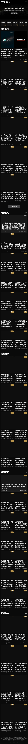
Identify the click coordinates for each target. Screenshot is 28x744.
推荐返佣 (10, 740)
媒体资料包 (12, 742)
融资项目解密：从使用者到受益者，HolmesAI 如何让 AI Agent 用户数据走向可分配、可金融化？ (21, 583)
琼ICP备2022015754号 (11, 738)
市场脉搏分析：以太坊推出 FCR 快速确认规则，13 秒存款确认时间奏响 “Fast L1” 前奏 (21, 433)
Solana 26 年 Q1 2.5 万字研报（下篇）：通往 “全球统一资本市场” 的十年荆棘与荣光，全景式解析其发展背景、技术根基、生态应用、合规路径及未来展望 (7, 285)
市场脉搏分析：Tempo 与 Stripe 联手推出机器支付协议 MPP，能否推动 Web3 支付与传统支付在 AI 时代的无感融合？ (7, 433)
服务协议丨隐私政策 (21, 740)
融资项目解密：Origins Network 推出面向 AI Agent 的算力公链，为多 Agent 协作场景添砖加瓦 (21, 505)
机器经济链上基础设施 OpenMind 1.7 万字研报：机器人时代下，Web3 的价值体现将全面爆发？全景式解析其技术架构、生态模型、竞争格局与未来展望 (21, 304)
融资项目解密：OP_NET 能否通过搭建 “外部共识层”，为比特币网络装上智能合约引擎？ (21, 525)
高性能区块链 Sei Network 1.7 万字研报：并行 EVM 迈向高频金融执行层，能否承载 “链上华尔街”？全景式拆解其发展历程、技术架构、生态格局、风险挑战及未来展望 (21, 343)
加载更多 (14, 206)
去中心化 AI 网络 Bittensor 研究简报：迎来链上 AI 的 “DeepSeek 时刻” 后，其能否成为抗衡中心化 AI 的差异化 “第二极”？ (7, 138)
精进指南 (5, 613)
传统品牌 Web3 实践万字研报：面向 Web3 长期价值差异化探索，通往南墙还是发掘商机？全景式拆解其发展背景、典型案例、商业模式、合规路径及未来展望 (21, 666)
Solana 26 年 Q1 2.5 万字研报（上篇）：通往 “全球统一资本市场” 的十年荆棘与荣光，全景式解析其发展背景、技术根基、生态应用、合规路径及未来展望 (21, 285)
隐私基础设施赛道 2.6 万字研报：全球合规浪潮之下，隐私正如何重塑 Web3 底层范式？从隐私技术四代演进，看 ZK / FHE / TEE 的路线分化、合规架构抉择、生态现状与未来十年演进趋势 (7, 343)
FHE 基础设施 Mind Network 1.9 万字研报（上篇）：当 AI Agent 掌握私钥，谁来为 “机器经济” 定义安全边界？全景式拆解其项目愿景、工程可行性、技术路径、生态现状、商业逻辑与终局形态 (7, 52)
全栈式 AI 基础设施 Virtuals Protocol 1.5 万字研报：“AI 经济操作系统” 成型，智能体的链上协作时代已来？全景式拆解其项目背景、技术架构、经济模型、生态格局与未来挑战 (21, 265)
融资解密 (5, 472)
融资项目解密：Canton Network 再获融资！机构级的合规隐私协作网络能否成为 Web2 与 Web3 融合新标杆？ (7, 602)
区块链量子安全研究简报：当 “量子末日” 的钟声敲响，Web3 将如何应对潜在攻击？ (7, 195)
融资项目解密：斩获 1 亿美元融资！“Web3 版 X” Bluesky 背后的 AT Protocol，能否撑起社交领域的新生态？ (7, 525)
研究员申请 (5, 739)
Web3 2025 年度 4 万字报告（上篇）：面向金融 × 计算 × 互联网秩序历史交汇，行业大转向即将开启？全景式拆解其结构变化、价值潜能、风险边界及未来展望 (21, 696)
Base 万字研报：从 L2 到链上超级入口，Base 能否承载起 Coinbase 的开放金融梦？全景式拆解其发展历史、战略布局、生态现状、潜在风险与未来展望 (7, 304)
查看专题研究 (14, 13)
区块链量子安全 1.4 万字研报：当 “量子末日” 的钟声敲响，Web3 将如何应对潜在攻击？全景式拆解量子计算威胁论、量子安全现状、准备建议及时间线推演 (21, 195)
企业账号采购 (17, 739)
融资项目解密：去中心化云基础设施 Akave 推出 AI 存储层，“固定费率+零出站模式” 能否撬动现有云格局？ (7, 544)
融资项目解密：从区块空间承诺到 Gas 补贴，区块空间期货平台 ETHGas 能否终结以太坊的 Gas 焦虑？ (7, 583)
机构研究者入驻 (11, 739)
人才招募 (14, 740)
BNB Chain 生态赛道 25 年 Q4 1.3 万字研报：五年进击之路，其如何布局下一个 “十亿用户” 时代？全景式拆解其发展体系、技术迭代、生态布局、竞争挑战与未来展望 (21, 725)
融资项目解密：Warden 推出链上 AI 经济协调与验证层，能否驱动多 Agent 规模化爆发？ (21, 544)
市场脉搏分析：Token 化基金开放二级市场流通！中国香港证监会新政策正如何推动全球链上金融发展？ (21, 52)
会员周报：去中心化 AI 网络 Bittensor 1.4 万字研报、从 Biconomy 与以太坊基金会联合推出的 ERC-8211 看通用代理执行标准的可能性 (7, 110)
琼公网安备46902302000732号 (21, 738)
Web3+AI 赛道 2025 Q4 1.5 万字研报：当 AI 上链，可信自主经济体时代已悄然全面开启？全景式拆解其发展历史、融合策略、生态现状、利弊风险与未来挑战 (7, 725)
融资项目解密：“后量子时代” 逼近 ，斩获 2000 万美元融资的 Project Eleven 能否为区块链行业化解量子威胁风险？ (7, 564)
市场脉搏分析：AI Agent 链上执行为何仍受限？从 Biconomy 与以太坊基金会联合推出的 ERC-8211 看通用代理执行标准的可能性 (21, 110)
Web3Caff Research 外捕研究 (16, 736)
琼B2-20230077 (4, 738)
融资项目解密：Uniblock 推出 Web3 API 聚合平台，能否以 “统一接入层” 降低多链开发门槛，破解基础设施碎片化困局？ (21, 167)
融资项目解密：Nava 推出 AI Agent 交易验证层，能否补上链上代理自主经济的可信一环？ (21, 82)
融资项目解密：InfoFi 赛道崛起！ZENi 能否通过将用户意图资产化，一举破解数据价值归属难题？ (21, 602)
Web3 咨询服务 (5, 740)
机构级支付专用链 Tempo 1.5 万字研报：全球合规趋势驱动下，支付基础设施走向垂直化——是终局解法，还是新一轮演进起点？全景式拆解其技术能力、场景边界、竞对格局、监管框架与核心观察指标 (7, 265)
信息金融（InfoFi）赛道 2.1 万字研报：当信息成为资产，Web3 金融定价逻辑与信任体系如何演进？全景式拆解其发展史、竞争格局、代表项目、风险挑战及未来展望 (7, 324)
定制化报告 (23, 739)
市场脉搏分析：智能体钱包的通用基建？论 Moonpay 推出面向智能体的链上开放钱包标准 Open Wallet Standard (21, 405)
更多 (26, 213)
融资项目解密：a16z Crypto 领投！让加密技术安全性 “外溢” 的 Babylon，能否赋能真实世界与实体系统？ (21, 564)
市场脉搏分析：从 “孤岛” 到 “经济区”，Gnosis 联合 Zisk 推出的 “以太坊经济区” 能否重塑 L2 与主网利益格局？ (7, 405)
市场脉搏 (5, 354)
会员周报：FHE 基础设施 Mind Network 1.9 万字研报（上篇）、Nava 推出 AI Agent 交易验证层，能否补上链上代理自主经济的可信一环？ (7, 82)
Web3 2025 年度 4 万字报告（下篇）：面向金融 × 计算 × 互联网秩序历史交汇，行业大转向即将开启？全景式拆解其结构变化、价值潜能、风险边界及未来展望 (7, 696)
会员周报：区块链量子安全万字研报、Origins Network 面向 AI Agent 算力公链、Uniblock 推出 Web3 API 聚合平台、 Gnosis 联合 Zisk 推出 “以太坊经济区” (7, 167)
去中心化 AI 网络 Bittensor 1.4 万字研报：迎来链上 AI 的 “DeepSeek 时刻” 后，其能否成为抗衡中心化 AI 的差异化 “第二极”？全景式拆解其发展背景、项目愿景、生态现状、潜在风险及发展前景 (21, 138)
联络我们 (16, 742)
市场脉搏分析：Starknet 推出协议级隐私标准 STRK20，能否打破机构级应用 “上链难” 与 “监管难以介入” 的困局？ (7, 461)
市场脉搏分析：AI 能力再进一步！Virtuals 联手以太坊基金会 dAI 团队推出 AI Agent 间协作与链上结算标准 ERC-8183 (21, 461)
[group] (3, 23)
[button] (15, 17)
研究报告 (5, 213)
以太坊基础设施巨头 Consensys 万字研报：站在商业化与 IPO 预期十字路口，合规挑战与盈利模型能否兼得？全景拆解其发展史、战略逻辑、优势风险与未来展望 (21, 324)
